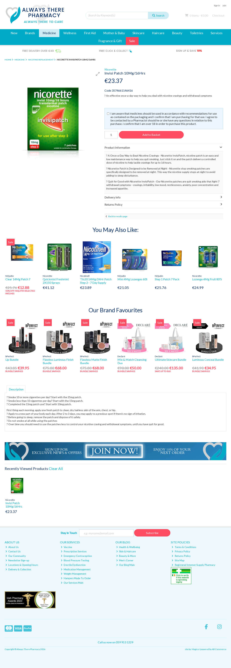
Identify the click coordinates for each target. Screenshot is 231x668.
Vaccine (66, 547)
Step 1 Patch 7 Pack (167, 279)
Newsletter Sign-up (17, 560)
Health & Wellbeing (128, 547)
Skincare (138, 33)
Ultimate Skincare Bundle (170, 359)
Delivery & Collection (18, 569)
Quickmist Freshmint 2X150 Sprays (56, 280)
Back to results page (117, 216)
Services (217, 33)
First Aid (90, 33)
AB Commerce (219, 649)
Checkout (218, 15)
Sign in (217, 5)
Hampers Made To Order (76, 578)
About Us (12, 547)
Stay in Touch (69, 533)
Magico (195, 649)
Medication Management (76, 569)
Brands (30, 33)
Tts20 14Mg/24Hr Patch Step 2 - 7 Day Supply (96, 280)
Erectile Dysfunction (73, 564)
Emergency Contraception (76, 555)
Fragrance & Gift (110, 41)
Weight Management (73, 573)
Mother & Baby (114, 33)
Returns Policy (181, 555)
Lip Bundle (11, 359)
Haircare (158, 33)
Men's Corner (124, 560)
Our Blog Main (125, 564)
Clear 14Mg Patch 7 (17, 279)
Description (16, 389)
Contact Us (13, 551)
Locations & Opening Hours (21, 564)
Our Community (15, 555)
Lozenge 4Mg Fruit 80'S (207, 279)
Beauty (177, 33)
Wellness (69, 33)
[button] (98, 74)
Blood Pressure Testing (75, 560)
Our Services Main (72, 582)
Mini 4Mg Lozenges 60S (132, 279)
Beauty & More (126, 555)
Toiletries (196, 33)
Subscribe (152, 533)
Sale (132, 41)
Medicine (49, 33)
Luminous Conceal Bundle (208, 359)
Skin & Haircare (126, 551)
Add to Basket (151, 134)
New (14, 33)
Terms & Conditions (184, 547)
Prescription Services (74, 551)
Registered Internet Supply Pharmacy (193, 564)
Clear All (56, 468)
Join (224, 5)
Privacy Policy (181, 551)
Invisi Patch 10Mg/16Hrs (13, 504)
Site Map (178, 560)
